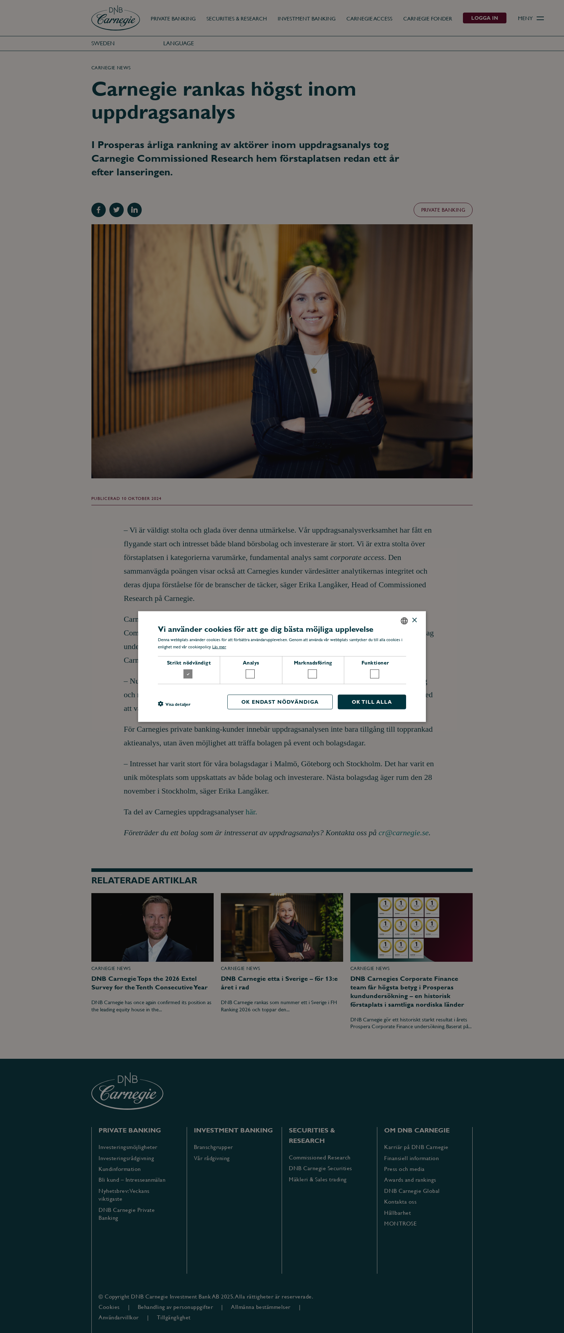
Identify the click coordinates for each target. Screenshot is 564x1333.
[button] (174, 703)
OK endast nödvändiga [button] (280, 702)
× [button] (414, 620)
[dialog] (282, 666)
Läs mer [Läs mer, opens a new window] (219, 646)
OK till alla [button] (372, 702)
